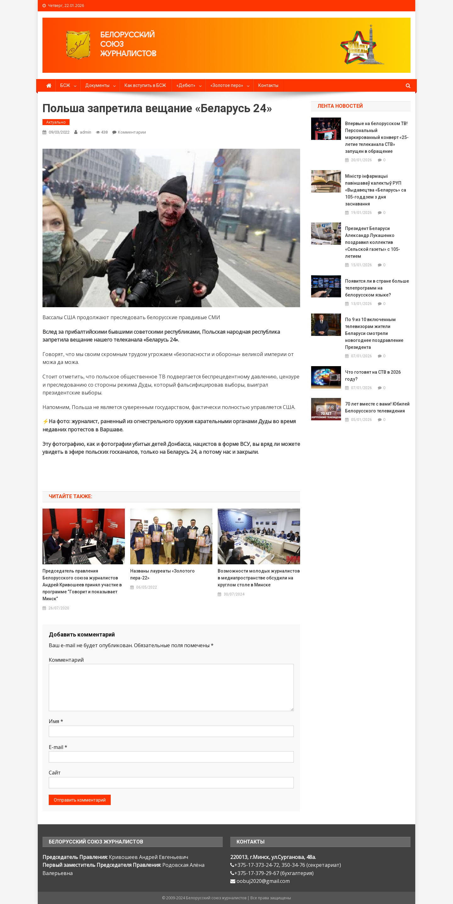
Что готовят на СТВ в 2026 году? (373, 376)
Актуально (56, 122)
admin (85, 132)
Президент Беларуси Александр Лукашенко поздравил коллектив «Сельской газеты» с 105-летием (372, 242)
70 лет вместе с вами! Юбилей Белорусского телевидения (377, 407)
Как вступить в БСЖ (145, 85)
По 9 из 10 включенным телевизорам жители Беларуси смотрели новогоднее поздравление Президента (374, 333)
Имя (56, 721)
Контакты (268, 85)
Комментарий (66, 659)
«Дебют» (185, 85)
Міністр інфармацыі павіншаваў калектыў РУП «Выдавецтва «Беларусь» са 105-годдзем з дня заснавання (375, 190)
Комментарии (132, 132)
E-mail (58, 747)
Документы (97, 85)
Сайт (55, 772)
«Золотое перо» (226, 85)
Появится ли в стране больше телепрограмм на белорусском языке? (377, 288)
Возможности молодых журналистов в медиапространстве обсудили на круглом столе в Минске (259, 577)
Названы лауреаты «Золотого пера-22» (162, 574)
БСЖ (65, 85)
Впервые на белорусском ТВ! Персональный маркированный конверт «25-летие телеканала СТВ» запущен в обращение (377, 137)
